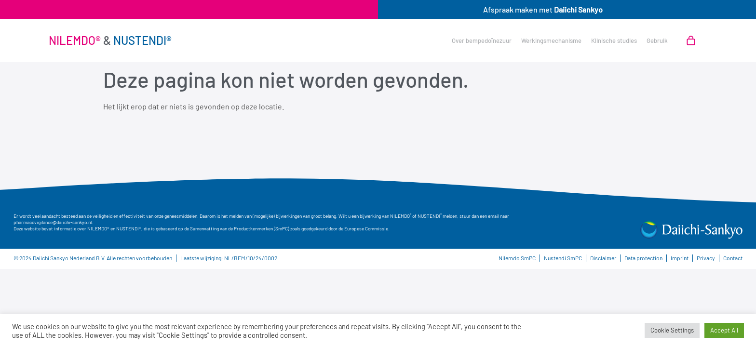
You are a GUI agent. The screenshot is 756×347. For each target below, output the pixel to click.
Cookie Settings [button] (672, 330)
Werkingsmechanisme (551, 40)
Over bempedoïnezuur (482, 40)
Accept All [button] (724, 330)
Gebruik (657, 40)
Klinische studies (614, 40)
